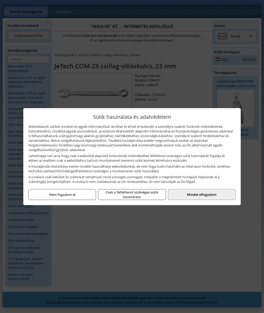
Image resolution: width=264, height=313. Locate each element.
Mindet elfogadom (201, 194)
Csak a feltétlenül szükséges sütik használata (132, 194)
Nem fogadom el (62, 194)
